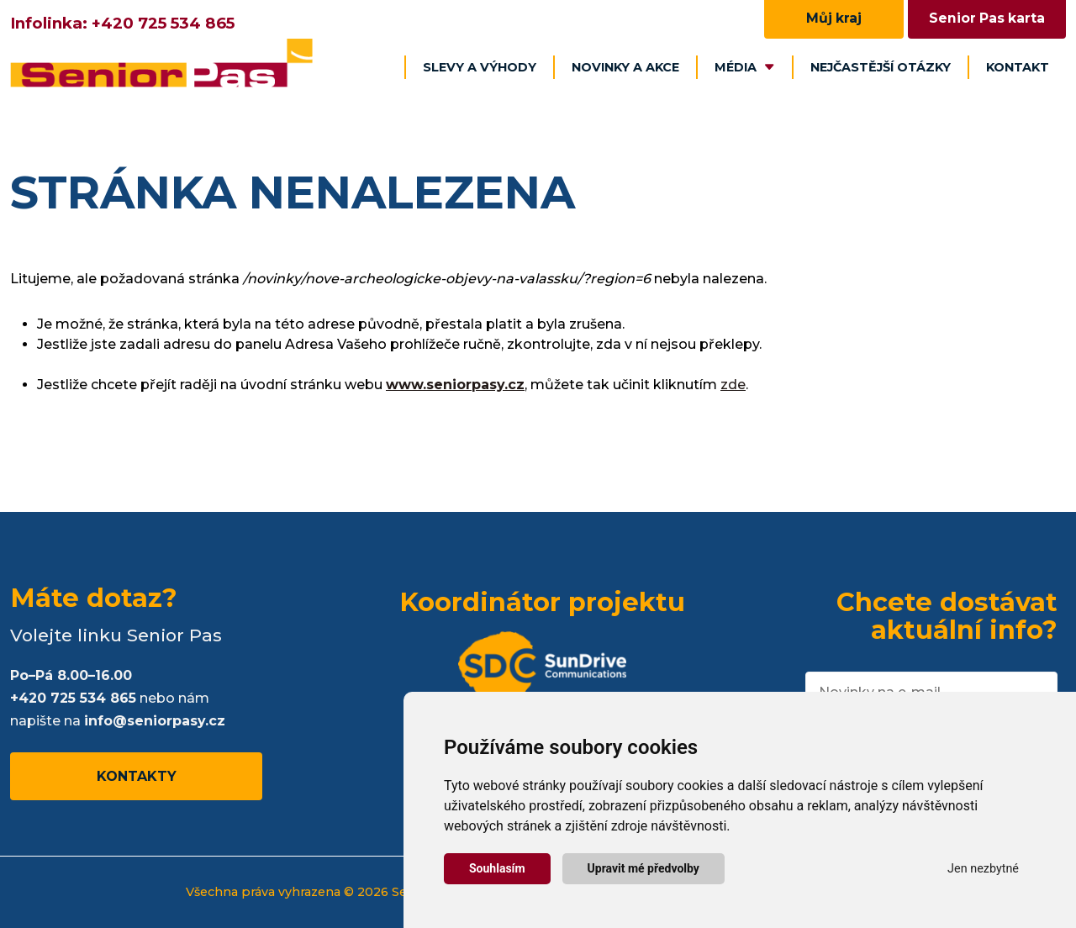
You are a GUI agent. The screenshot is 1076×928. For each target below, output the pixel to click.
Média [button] (745, 67)
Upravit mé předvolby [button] (643, 868)
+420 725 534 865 (163, 23)
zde (733, 385)
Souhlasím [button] (497, 868)
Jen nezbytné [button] (983, 869)
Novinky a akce (625, 67)
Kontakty (137, 776)
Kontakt (1017, 67)
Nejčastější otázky (880, 67)
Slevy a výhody (479, 67)
